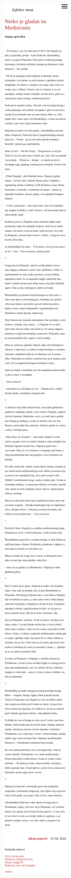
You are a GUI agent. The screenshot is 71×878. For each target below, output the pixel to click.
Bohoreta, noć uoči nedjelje (20, 865)
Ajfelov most (22, 10)
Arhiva (8, 871)
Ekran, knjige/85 (14, 862)
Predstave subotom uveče (19, 859)
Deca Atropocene (14, 856)
